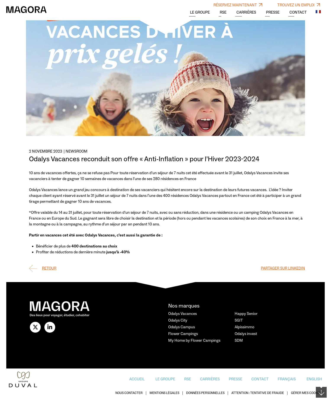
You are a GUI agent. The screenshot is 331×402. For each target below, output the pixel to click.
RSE (223, 12)
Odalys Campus (181, 327)
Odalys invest (246, 333)
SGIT (239, 320)
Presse (272, 12)
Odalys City (177, 320)
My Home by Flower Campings (194, 340)
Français (287, 379)
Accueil (137, 379)
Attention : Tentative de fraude (257, 393)
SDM (239, 340)
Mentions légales (164, 393)
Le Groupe (200, 12)
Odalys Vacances (182, 313)
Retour (49, 268)
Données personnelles (205, 393)
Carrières (246, 12)
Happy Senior (246, 313)
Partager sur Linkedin (283, 268)
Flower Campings (183, 333)
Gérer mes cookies (306, 393)
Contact (298, 12)
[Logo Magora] (26, 9)
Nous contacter (129, 393)
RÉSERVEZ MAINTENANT (237, 5)
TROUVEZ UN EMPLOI (298, 5)
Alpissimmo (244, 327)
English (314, 379)
